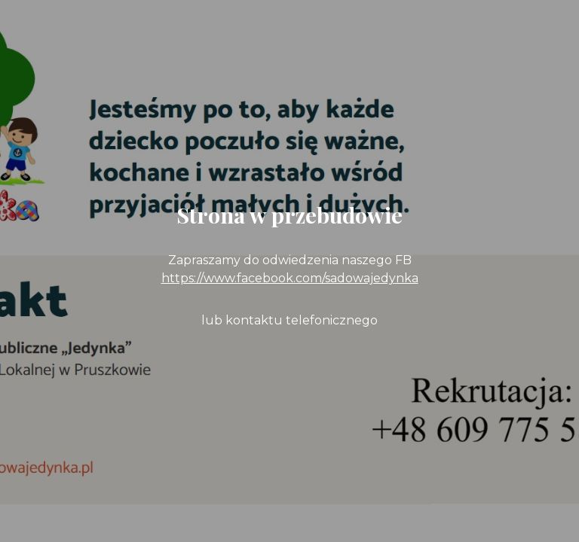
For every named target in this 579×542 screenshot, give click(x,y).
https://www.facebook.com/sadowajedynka (289, 278)
